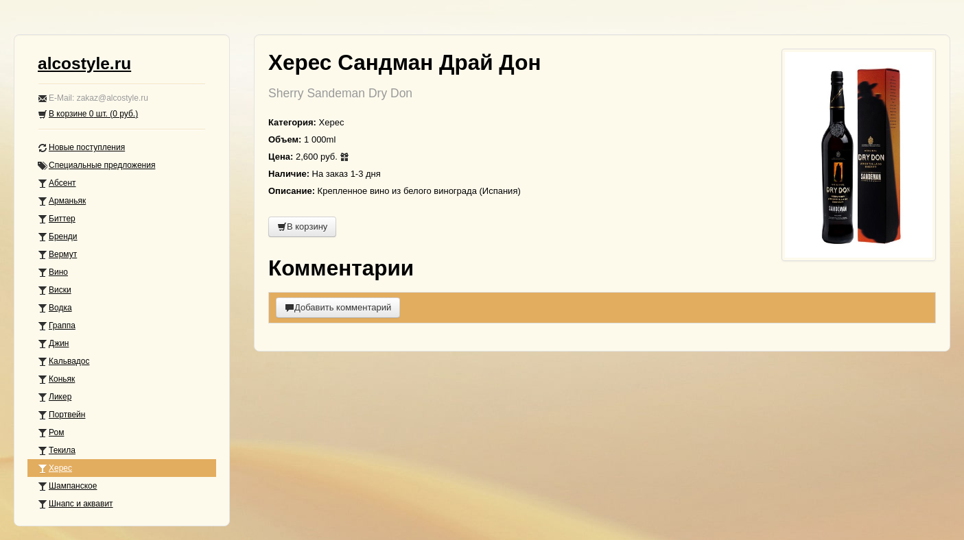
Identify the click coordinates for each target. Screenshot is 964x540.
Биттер (56, 219)
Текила (56, 450)
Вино (53, 272)
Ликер (54, 397)
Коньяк (56, 379)
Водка (55, 308)
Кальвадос (64, 361)
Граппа (56, 326)
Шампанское (67, 486)
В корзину (302, 226)
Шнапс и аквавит (75, 504)
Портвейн (61, 415)
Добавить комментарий (338, 307)
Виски (54, 290)
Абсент (57, 183)
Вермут (57, 254)
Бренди (58, 237)
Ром (51, 433)
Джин (53, 344)
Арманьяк (62, 201)
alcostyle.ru (84, 63)
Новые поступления (81, 148)
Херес (55, 468)
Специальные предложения (96, 165)
